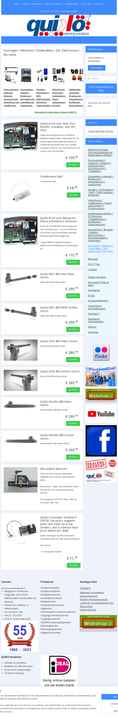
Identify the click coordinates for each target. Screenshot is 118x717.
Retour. (92, 327)
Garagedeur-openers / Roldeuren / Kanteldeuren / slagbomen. (101, 180)
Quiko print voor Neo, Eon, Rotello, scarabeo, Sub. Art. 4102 (58, 127)
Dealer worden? (97, 277)
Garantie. (93, 332)
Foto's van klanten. (53, 3)
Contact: (85, 588)
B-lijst (91, 295)
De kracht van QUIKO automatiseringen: (59, 11)
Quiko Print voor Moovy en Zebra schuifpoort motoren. (58, 219)
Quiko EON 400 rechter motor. (60, 371)
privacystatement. (98, 300)
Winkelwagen (96, 67)
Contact (98, 3)
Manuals (93, 259)
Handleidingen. (72, 3)
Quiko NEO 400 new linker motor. (57, 275)
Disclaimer (94, 290)
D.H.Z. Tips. (87, 3)
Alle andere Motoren (53, 468)
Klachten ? (94, 313)
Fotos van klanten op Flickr (101, 88)
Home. (17, 3)
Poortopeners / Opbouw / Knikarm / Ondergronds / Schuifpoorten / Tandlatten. (99, 166)
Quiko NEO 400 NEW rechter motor (59, 309)
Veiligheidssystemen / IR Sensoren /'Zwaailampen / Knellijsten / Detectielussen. (100, 219)
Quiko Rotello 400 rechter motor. (57, 437)
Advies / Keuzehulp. (32, 3)
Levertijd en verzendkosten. (97, 307)
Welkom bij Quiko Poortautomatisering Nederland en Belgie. (100, 152)
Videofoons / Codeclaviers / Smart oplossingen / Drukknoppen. (100, 204)
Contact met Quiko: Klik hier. (101, 131)
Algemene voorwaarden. (96, 320)
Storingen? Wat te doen (98, 284)
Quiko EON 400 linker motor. (59, 341)
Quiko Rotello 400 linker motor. (56, 403)
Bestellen (73, 164)
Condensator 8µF (51, 176)
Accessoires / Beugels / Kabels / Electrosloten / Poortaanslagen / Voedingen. (100, 235)
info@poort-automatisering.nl (13, 588)
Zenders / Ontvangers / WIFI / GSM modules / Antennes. (101, 192)
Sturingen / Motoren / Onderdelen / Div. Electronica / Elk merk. (101, 248)
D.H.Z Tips (94, 264)
